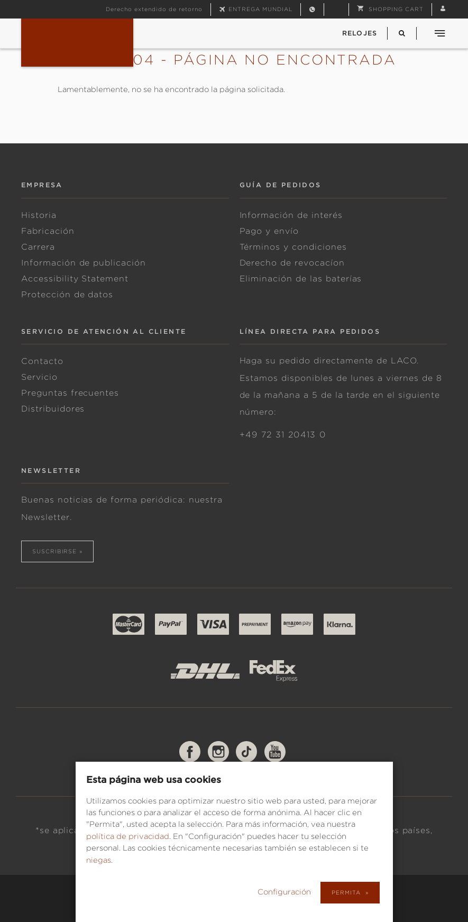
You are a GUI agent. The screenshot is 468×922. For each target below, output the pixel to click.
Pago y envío (269, 231)
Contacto (42, 361)
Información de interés (291, 215)
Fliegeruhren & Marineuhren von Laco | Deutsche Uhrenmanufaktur (77, 43)
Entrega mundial (260, 9)
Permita (347, 892)
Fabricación (48, 231)
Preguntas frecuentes (70, 393)
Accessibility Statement (75, 279)
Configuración (285, 892)
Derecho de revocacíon (292, 263)
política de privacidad (127, 836)
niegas (98, 860)
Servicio (39, 377)
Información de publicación (83, 263)
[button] (390, 9)
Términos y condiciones (293, 247)
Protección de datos (67, 294)
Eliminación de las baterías (301, 279)
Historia (39, 215)
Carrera (38, 247)
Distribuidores (53, 409)
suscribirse (54, 551)
